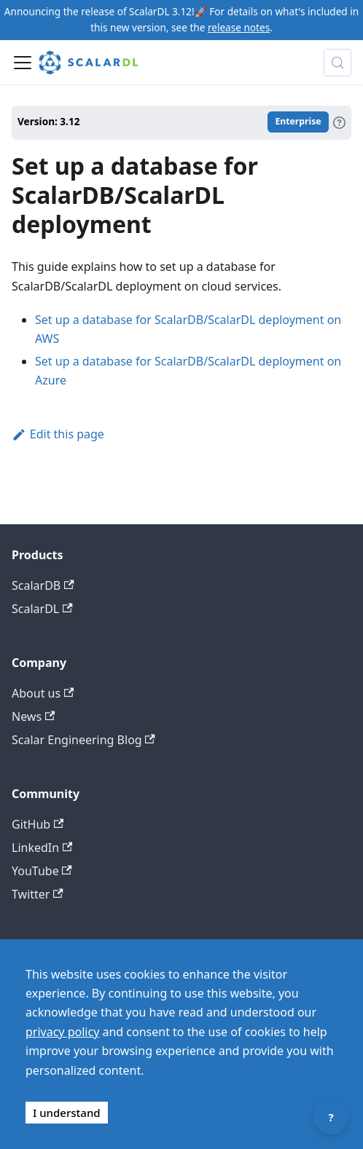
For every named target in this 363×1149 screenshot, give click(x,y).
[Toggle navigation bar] (23, 63)
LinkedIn (42, 848)
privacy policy (62, 1032)
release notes (239, 27)
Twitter (37, 894)
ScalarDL (42, 609)
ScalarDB (43, 585)
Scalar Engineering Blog (83, 740)
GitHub (37, 824)
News (33, 716)
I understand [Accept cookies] (67, 1112)
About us (43, 693)
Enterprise (298, 122)
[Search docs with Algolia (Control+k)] (337, 62)
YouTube (42, 871)
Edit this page (58, 434)
